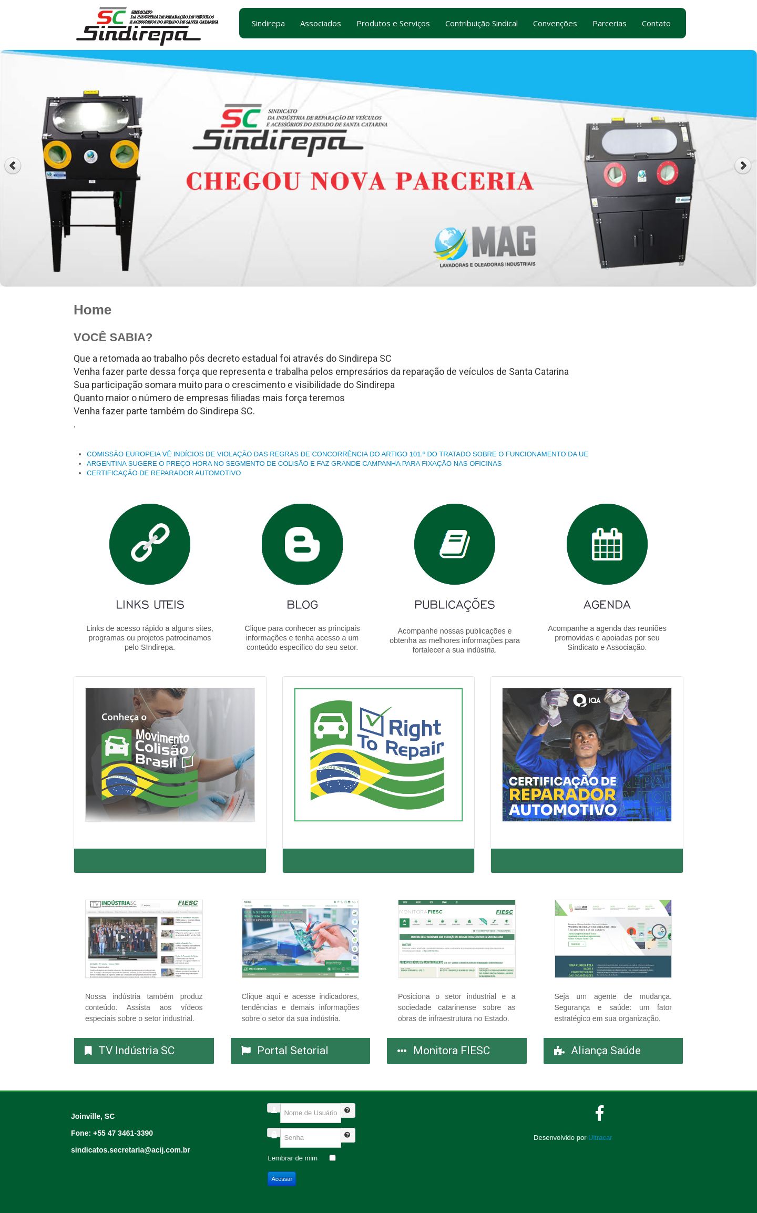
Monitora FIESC (451, 1050)
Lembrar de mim (293, 1158)
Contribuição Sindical (481, 23)
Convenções (555, 23)
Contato (656, 23)
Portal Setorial (293, 1050)
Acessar (281, 1179)
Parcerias (609, 23)
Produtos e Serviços (393, 23)
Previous (13, 166)
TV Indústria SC (136, 1050)
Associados (320, 23)
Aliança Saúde (606, 1050)
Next (744, 166)
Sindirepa (268, 23)
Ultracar (600, 1137)
